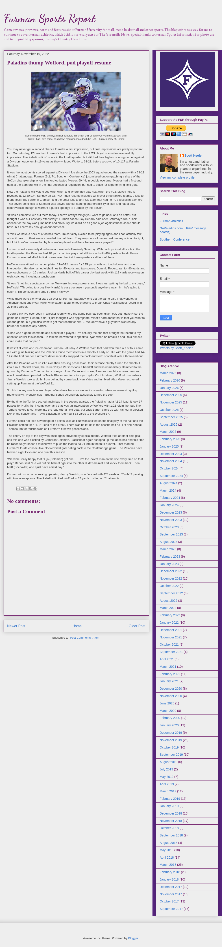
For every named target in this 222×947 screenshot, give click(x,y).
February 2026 (170, 380)
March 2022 (168, 608)
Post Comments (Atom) (85, 637)
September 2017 (171, 909)
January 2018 (169, 879)
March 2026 (168, 373)
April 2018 (167, 857)
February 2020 (170, 718)
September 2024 (171, 476)
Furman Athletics (171, 221)
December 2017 (171, 887)
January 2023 (169, 564)
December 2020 (171, 688)
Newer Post (16, 626)
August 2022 (168, 600)
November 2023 (171, 520)
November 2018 (171, 821)
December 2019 (171, 732)
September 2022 (171, 593)
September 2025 (171, 417)
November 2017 (171, 894)
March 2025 (168, 431)
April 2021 (167, 659)
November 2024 (171, 461)
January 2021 (169, 681)
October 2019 (169, 747)
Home (77, 626)
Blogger (133, 938)
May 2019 (166, 777)
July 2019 (166, 769)
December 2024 (171, 454)
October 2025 (169, 410)
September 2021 (171, 652)
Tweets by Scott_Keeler (176, 348)
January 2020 (169, 725)
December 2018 (171, 813)
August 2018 (168, 843)
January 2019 (169, 806)
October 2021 (169, 644)
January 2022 (169, 622)
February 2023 (170, 556)
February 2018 (170, 872)
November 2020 (171, 696)
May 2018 (166, 850)
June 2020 (167, 703)
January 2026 (169, 388)
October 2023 (169, 527)
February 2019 (170, 798)
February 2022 (170, 615)
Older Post (137, 626)
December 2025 (171, 395)
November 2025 (171, 402)
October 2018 (169, 828)
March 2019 (168, 791)
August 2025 (168, 424)
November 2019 (171, 740)
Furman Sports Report (49, 18)
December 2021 (171, 630)
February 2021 (170, 674)
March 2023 (168, 549)
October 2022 (169, 586)
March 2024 (168, 490)
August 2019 (168, 762)
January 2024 (169, 505)
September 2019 (171, 754)
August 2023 (168, 542)
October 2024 (169, 468)
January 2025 (169, 446)
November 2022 (171, 578)
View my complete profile (177, 177)
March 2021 (168, 666)
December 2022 (171, 571)
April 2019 (167, 784)
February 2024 (170, 497)
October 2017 (169, 901)
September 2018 (171, 835)
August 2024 (168, 483)
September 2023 (171, 534)
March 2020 (168, 710)
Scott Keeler (194, 155)
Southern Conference (174, 239)
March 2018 (168, 864)
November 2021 (171, 637)
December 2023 (171, 512)
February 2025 (170, 439)
